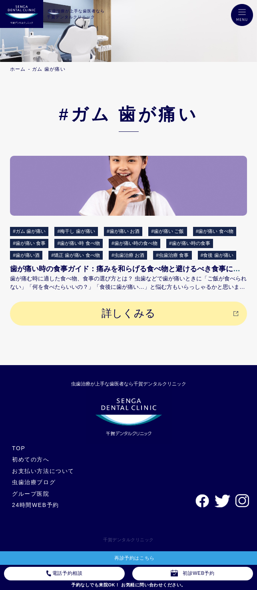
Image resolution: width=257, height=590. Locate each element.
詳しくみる (128, 313)
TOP (18, 448)
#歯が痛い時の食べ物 (134, 243)
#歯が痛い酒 (26, 255)
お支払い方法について (43, 471)
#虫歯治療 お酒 (128, 255)
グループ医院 (31, 494)
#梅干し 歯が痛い (76, 231)
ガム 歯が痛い (49, 69)
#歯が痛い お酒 (123, 231)
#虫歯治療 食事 (172, 255)
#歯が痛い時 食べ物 (79, 243)
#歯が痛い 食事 (29, 243)
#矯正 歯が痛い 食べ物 (75, 255)
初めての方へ (31, 459)
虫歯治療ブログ (34, 482)
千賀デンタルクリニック (128, 539)
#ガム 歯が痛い (29, 231)
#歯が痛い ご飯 (167, 231)
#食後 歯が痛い (217, 255)
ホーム (18, 69)
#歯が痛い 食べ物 (214, 231)
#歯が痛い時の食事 (189, 243)
